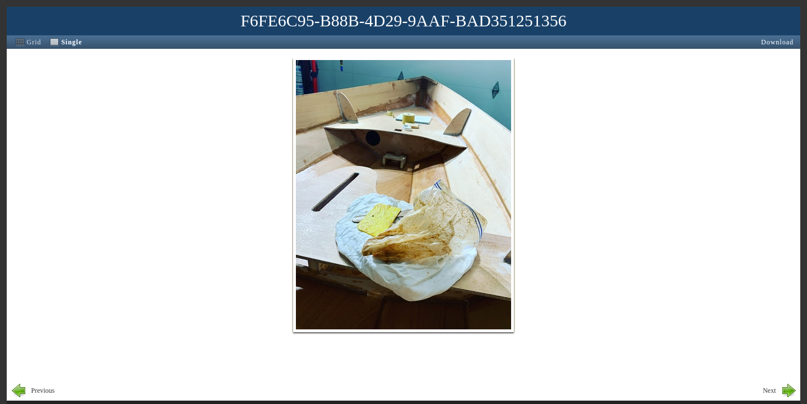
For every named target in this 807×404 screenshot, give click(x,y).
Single (71, 42)
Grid (34, 42)
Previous (43, 390)
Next (769, 390)
